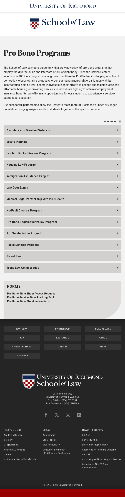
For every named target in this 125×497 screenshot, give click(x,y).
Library (63, 345)
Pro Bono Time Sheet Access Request (31, 292)
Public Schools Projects (22, 244)
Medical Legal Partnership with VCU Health (35, 198)
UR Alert (86, 434)
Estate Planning (17, 141)
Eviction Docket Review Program (28, 152)
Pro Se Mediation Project (23, 232)
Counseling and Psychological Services (101, 458)
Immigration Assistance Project (27, 175)
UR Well (86, 453)
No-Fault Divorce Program (24, 209)
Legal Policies (50, 439)
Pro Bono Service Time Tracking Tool (30, 296)
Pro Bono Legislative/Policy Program (31, 221)
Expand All (111, 121)
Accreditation (49, 434)
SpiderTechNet (21, 345)
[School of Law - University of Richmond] (62, 23)
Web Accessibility (51, 444)
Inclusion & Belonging (14, 448)
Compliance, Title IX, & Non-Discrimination (95, 465)
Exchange (62, 336)
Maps (103, 345)
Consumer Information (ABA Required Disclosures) (57, 450)
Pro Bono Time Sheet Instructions (28, 300)
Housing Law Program (21, 163)
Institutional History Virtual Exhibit (20, 458)
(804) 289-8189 (71, 402)
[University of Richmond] (62, 5)
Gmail (103, 336)
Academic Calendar (13, 434)
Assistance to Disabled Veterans (28, 129)
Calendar (22, 354)
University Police (90, 439)
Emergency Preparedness (95, 444)
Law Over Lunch (17, 186)
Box (21, 336)
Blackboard (103, 328)
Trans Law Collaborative (22, 267)
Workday (22, 328)
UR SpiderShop (11, 444)
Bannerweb (62, 328)
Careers (7, 453)
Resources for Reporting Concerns (99, 448)
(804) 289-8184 (69, 399)
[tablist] (62, 493)
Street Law (13, 255)
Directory (8, 439)
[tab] (15, 493)
